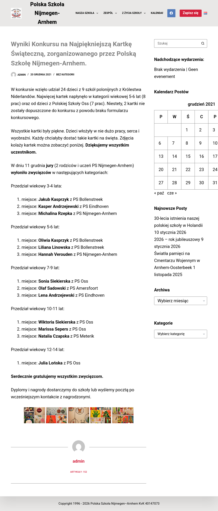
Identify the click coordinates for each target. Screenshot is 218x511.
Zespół (111, 13)
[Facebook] (171, 13)
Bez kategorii (65, 74)
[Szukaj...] (176, 43)
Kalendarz (158, 13)
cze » (172, 193)
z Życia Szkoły (134, 13)
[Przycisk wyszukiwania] (203, 43)
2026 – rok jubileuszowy (177, 239)
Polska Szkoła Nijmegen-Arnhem (47, 13)
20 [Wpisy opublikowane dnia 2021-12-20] (161, 169)
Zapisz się (190, 13)
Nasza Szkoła (88, 13)
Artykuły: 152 (78, 472)
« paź (159, 193)
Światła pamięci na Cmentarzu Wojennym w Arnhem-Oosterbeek (177, 260)
